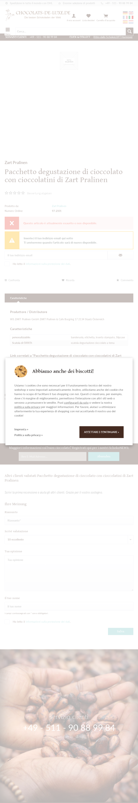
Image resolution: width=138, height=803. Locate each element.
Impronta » (21, 429)
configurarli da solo (76, 402)
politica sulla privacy (27, 406)
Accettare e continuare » (101, 432)
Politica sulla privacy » (28, 435)
